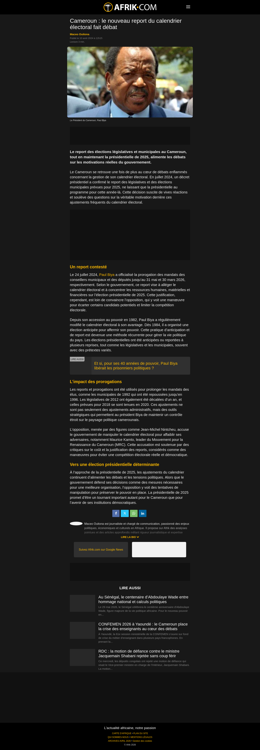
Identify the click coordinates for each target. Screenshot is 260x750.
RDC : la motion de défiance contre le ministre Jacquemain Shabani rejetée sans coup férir (138, 653)
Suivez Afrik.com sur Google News (101, 549)
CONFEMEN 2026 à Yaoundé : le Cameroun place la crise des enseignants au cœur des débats (143, 626)
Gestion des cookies (142, 741)
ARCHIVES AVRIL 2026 (119, 741)
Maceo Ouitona (79, 34)
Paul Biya (106, 275)
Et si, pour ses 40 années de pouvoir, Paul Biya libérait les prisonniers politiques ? (135, 365)
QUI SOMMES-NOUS (118, 737)
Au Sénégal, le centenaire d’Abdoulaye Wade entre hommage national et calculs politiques (143, 599)
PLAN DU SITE (140, 733)
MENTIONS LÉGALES (141, 737)
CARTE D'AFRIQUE (121, 733)
